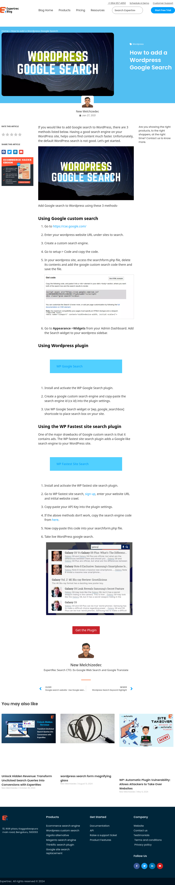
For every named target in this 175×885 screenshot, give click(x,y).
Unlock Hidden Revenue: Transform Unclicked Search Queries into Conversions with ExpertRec (27, 780)
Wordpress (138, 44)
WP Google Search (69, 366)
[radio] (3, 135)
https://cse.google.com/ (69, 226)
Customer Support (163, 3)
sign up (90, 494)
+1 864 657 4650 (117, 3)
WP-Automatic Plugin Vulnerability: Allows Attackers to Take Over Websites (144, 784)
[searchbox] (125, 10)
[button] (136, 10)
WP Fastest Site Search (72, 464)
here (55, 520)
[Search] (139, 10)
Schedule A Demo (139, 3)
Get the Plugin (86, 630)
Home (5, 31)
